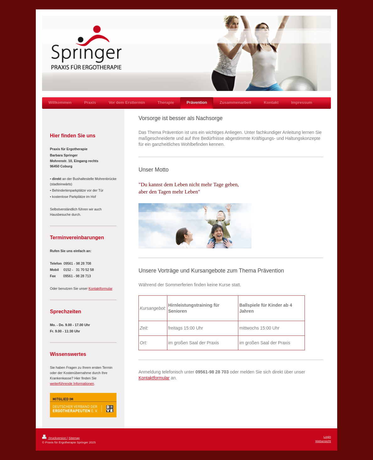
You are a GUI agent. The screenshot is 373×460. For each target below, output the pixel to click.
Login (327, 436)
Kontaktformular (154, 377)
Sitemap (73, 438)
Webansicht (323, 441)
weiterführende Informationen (72, 383)
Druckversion (54, 438)
